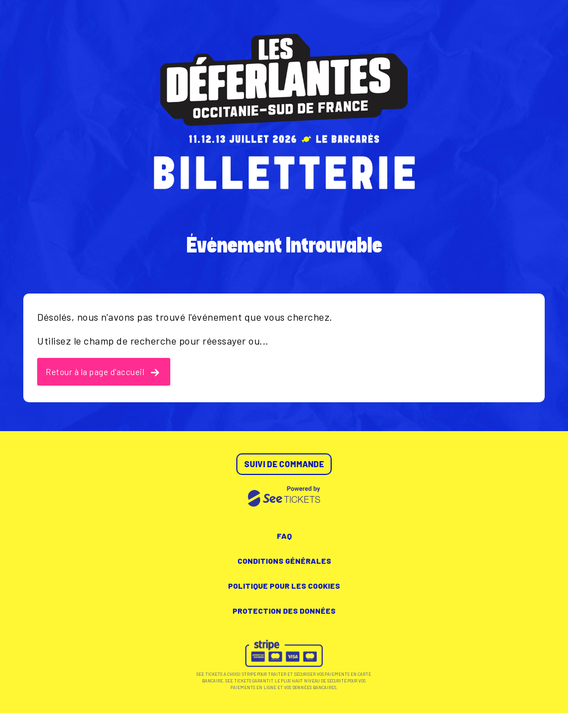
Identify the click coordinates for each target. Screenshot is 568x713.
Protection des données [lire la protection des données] (284, 610)
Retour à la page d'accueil (102, 372)
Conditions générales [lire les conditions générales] (284, 560)
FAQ (284, 535)
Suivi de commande (284, 464)
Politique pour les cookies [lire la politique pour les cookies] (284, 585)
